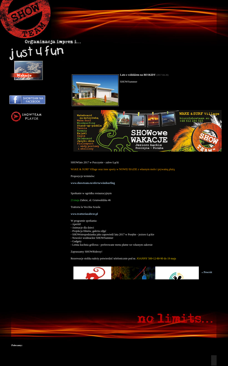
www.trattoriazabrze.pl (84, 213)
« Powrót (207, 272)
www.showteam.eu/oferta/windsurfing (93, 183)
